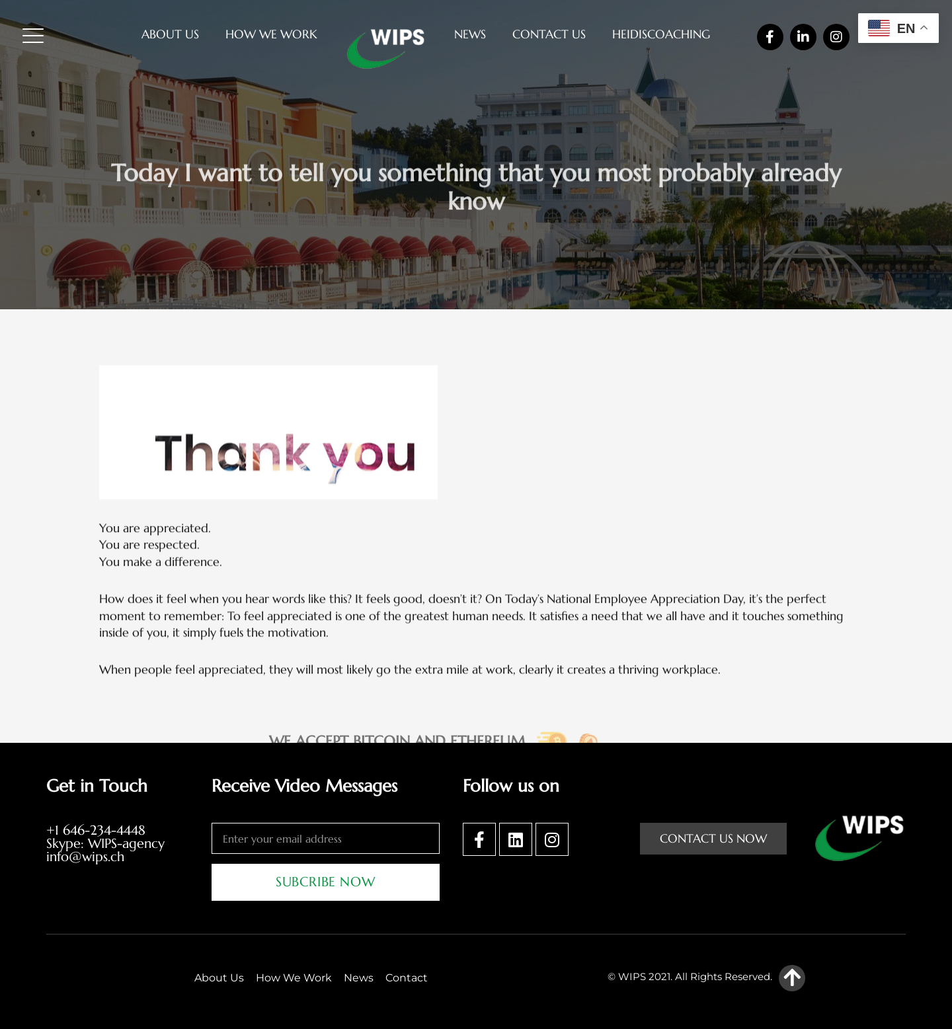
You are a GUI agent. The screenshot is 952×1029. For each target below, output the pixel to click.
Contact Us (549, 34)
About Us (170, 34)
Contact (406, 978)
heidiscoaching (661, 34)
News (470, 34)
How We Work (271, 34)
